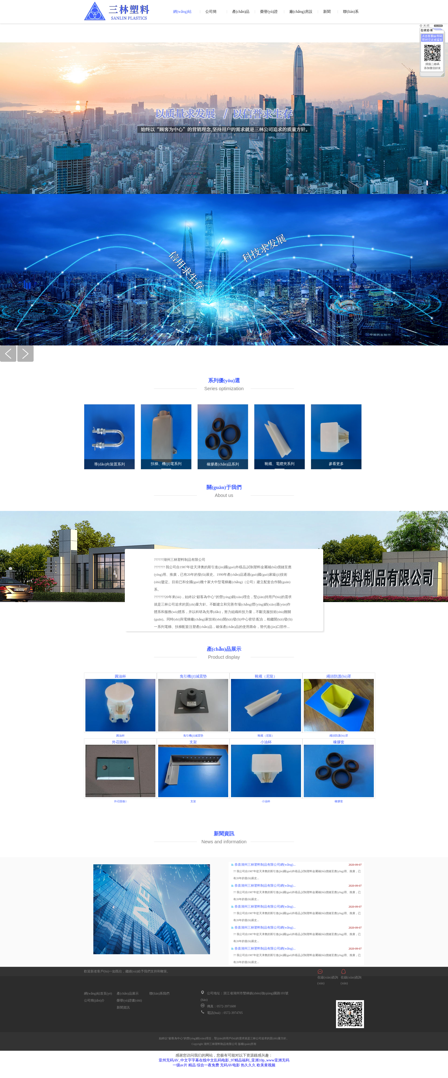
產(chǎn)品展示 (241, 15)
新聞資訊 (327, 15)
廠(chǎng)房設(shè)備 (300, 15)
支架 (193, 742)
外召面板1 (120, 742)
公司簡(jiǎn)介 (211, 15)
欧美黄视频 (266, 1065)
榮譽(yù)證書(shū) (269, 15)
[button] (8, 360)
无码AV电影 (230, 1065)
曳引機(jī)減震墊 (193, 676)
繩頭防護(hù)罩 (338, 676)
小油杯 (266, 742)
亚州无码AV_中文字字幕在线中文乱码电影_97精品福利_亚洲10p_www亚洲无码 (224, 1060)
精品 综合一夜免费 (203, 1065)
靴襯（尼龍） (266, 676)
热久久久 (248, 1065)
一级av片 (180, 1065)
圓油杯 (120, 676)
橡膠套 (338, 742)
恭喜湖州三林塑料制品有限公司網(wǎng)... (265, 864)
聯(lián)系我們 (351, 15)
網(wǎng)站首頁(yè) (182, 15)
